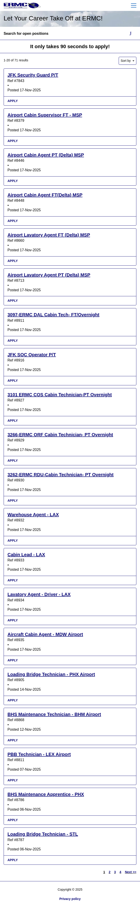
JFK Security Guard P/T (32, 74)
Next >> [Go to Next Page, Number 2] (130, 872)
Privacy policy (70, 899)
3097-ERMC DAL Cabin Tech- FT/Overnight (53, 314)
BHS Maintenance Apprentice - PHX (45, 794)
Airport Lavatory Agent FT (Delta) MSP (48, 234)
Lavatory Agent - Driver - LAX (39, 594)
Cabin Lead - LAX (26, 554)
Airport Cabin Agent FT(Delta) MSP (44, 194)
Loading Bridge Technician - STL (42, 834)
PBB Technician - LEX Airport (39, 754)
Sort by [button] (126, 60)
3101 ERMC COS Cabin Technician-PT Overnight (59, 394)
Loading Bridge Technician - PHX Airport (51, 674)
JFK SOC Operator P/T (31, 354)
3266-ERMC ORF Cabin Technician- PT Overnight (60, 434)
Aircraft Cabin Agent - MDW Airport (45, 634)
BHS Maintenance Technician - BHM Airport (54, 714)
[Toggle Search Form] (130, 34)
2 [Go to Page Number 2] (110, 872)
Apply (12, 101)
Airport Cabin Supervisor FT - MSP (44, 114)
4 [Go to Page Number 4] (120, 872)
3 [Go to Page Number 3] (115, 872)
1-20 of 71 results (16, 60)
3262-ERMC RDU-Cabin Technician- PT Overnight (60, 474)
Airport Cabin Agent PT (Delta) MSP (45, 154)
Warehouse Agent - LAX (33, 514)
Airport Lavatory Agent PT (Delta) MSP (48, 274)
